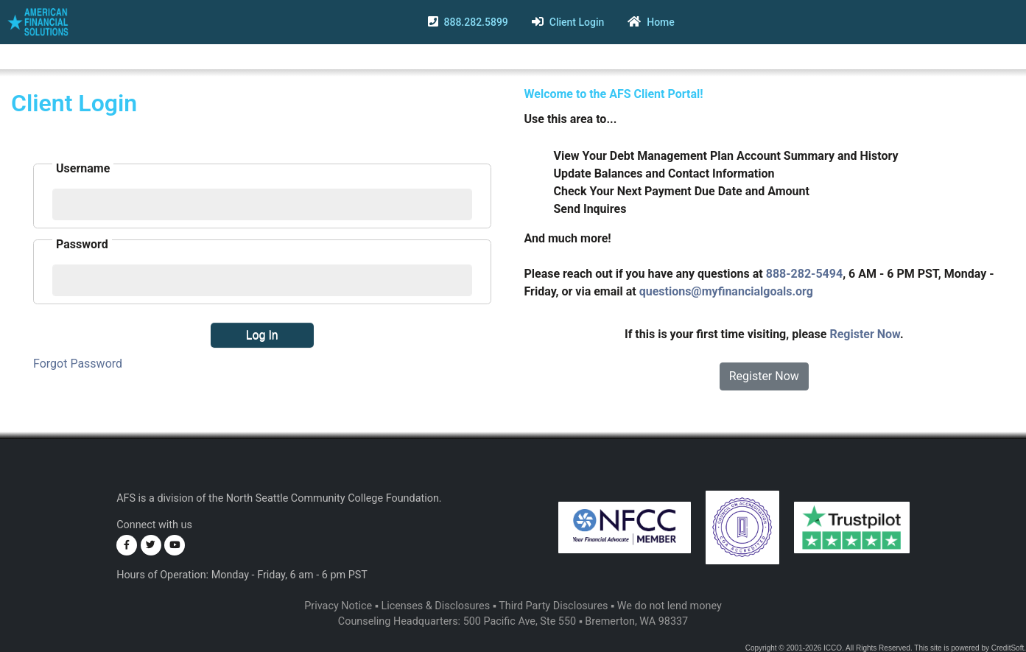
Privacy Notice (338, 606)
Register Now (864, 334)
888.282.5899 (475, 22)
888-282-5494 (804, 274)
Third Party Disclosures (553, 606)
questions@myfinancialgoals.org (726, 291)
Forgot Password (77, 364)
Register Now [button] (764, 376)
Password (82, 244)
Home (661, 22)
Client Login (577, 22)
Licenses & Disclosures (435, 606)
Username (83, 168)
